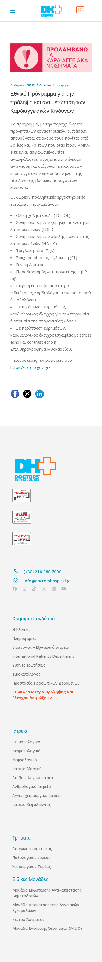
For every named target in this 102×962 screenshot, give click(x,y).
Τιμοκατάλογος (26, 674)
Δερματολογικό (26, 750)
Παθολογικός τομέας (31, 857)
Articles (45, 85)
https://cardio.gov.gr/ (30, 367)
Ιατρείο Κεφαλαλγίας (31, 804)
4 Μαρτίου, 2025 (22, 85)
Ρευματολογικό (26, 741)
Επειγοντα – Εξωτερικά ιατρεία (40, 647)
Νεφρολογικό (24, 759)
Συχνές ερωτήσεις (28, 665)
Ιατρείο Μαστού (27, 768)
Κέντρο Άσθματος (28, 919)
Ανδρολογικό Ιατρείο (31, 786)
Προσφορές (61, 85)
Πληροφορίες (24, 638)
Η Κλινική (21, 629)
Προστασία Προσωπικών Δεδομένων (46, 683)
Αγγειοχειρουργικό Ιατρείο (37, 795)
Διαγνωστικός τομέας (32, 848)
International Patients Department (43, 656)
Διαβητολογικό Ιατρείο (33, 777)
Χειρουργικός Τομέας (31, 866)
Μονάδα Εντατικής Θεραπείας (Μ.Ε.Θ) (47, 928)
